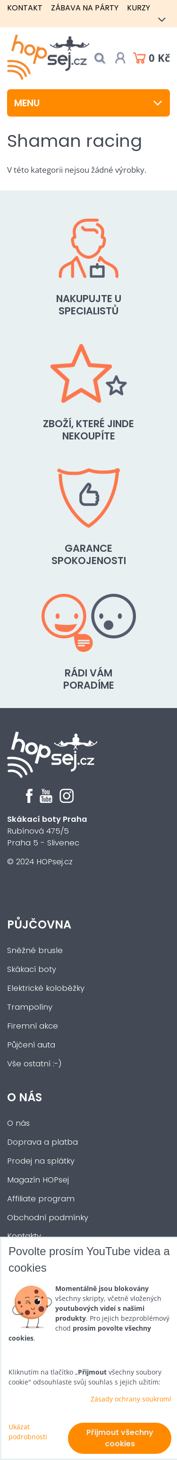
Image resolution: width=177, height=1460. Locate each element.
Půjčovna (39, 924)
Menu (88, 103)
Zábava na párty (84, 7)
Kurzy (138, 7)
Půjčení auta (31, 1044)
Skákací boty (31, 969)
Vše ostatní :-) (34, 1063)
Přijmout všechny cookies (119, 1438)
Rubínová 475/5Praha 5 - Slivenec (47, 831)
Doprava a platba (42, 1142)
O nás (24, 1097)
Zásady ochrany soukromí (131, 1398)
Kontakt (24, 7)
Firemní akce (32, 1026)
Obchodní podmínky (47, 1217)
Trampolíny (29, 1007)
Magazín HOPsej (38, 1179)
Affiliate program (41, 1198)
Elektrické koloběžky (45, 988)
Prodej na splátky (41, 1161)
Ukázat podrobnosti (27, 1431)
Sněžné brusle (35, 950)
